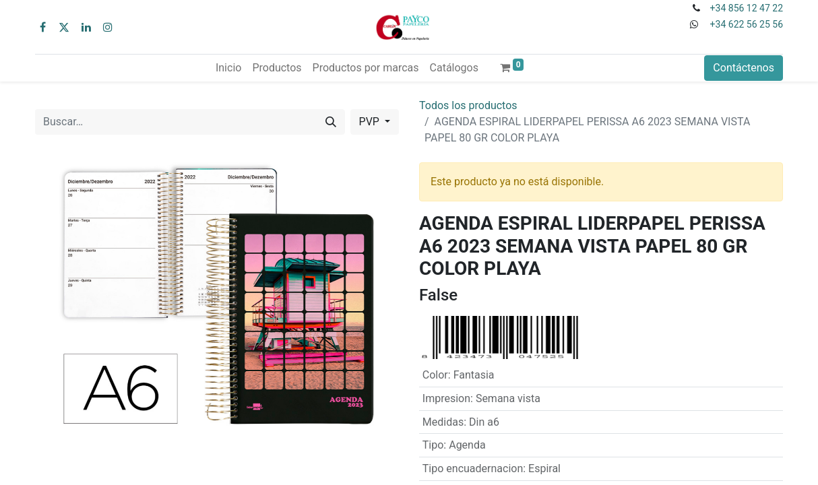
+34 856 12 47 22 (746, 8)
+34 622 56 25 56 (746, 24)
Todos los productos (468, 105)
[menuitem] (228, 68)
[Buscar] (331, 122)
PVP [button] (370, 121)
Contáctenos (743, 67)
